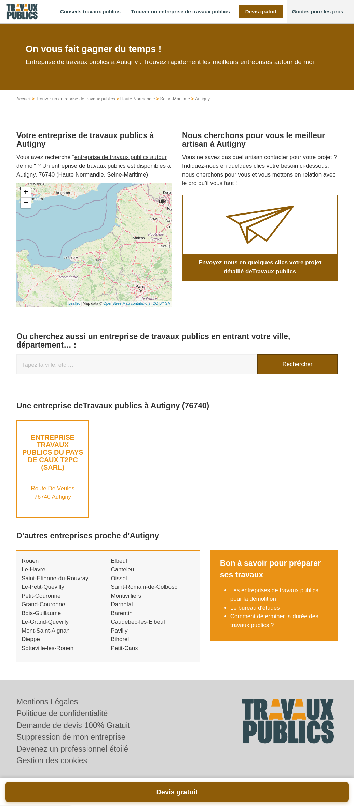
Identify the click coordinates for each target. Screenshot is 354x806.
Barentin (121, 613)
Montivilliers (126, 596)
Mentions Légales (47, 701)
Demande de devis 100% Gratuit (73, 725)
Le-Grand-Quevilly (45, 622)
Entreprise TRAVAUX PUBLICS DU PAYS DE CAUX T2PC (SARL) (52, 452)
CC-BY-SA (161, 303)
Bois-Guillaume (41, 613)
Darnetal (122, 604)
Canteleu (122, 569)
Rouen (30, 561)
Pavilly (119, 630)
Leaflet (74, 303)
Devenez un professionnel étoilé (72, 748)
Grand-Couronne (43, 604)
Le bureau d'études (255, 607)
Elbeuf (119, 561)
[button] (90, 11)
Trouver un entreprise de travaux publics (75, 98)
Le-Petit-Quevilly (43, 587)
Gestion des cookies (51, 760)
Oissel (119, 578)
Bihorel (120, 639)
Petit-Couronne (41, 596)
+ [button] (26, 192)
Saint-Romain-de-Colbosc (144, 587)
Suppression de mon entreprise (71, 736)
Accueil (23, 98)
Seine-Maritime (175, 98)
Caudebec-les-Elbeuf (138, 622)
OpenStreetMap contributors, (127, 303)
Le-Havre (33, 569)
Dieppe (31, 639)
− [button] (26, 203)
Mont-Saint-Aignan (46, 630)
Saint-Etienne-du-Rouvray (55, 578)
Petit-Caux (124, 648)
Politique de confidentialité (62, 713)
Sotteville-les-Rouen (47, 648)
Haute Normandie (137, 98)
